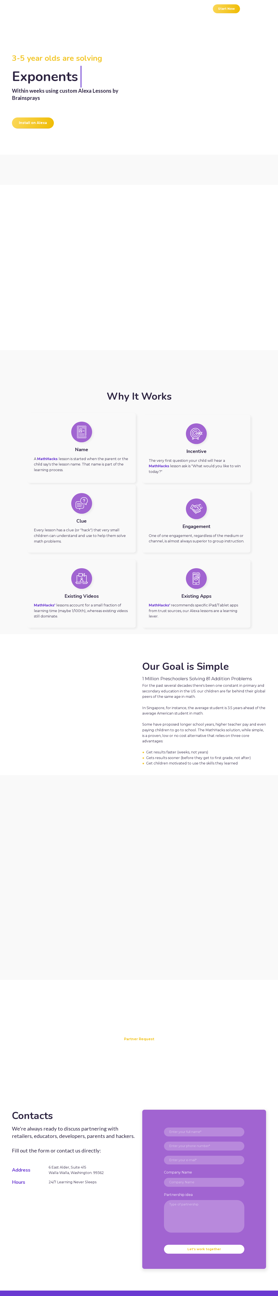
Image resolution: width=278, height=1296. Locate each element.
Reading (215, 1260)
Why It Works (136, 1260)
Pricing (194, 1260)
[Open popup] (204, 90)
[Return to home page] (30, 9)
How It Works (104, 1260)
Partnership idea (178, 1141)
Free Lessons (168, 1260)
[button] (226, 8)
